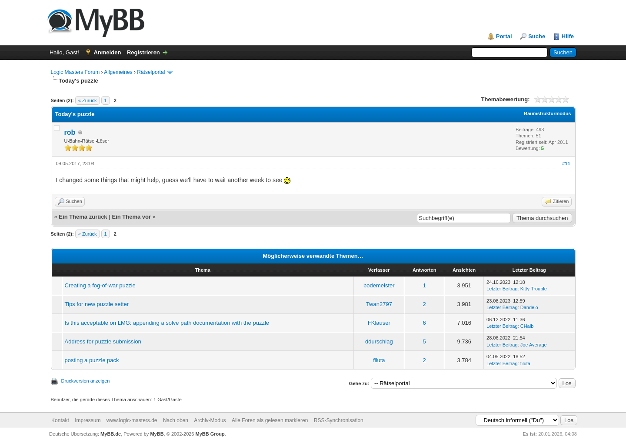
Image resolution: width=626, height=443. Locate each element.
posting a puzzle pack (92, 360)
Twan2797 (379, 304)
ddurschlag (379, 341)
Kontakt (60, 420)
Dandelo (529, 307)
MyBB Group (210, 433)
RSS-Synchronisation (338, 420)
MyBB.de (110, 433)
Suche (536, 36)
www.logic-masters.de (132, 420)
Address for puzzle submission (103, 341)
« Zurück (87, 100)
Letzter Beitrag (502, 288)
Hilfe (568, 36)
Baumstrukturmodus (547, 113)
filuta (379, 360)
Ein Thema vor (131, 216)
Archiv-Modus (210, 420)
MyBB (156, 433)
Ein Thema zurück (83, 216)
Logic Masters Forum (75, 72)
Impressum (87, 420)
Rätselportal (151, 72)
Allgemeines (118, 72)
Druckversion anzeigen (85, 380)
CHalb (527, 326)
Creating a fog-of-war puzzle (100, 285)
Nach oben (175, 420)
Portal (504, 36)
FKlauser (379, 323)
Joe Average (533, 344)
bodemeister (379, 285)
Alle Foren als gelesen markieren (270, 420)
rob (70, 132)
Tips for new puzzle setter (97, 304)
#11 (566, 163)
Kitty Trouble (533, 288)
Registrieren (143, 52)
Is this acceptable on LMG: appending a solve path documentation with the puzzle (167, 323)
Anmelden (107, 52)
